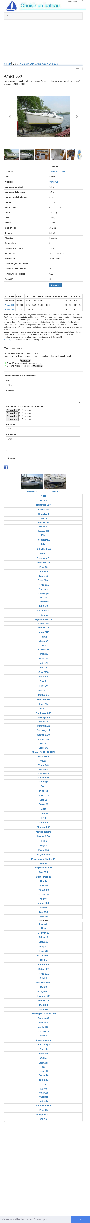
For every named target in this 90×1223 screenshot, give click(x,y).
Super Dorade (43, 876)
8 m (24, 64)
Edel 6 (43, 978)
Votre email (11, 434)
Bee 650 (43, 912)
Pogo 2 (43, 841)
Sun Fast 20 (43, 610)
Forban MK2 (43, 539)
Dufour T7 (43, 1000)
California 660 (43, 713)
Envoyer (11, 458)
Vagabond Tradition (44, 619)
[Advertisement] (43, 41)
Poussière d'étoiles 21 (43, 859)
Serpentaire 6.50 (44, 867)
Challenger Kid (43, 717)
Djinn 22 (43, 937)
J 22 (43, 1067)
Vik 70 (43, 1119)
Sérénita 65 (43, 773)
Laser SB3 (43, 632)
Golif (43, 809)
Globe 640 (43, 748)
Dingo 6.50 (43, 795)
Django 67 (43, 1018)
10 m (32, 64)
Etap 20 (43, 567)
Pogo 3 (43, 845)
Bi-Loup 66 (43, 924)
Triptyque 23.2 (43, 1114)
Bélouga (43, 781)
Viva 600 (43, 641)
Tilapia (43, 881)
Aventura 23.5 (43, 1105)
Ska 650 (43, 872)
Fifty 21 (43, 681)
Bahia (43, 646)
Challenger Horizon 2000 (43, 1013)
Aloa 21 (43, 708)
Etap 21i (43, 704)
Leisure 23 (43, 1071)
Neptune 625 (43, 699)
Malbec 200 (43, 739)
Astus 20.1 (43, 585)
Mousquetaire (43, 831)
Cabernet (43, 1097)
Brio (43, 928)
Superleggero (43, 1040)
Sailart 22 (43, 969)
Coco (43, 786)
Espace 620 (43, 650)
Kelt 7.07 (43, 1101)
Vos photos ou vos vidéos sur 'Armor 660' (25, 406)
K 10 (43, 818)
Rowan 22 (43, 1036)
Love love (43, 964)
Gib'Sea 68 (43, 1031)
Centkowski (54, 182)
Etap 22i (43, 676)
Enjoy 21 (43, 804)
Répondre (25, 360)
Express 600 (43, 531)
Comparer (55, 285)
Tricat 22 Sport (43, 1044)
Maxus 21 (43, 695)
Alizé (43, 496)
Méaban (43, 1053)
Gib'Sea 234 (43, 894)
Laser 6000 (43, 602)
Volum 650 (43, 886)
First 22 (43, 951)
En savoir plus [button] (41, 1219)
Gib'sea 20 (43, 571)
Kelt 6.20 (43, 663)
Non (40, 366)
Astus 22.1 (43, 973)
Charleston (43, 623)
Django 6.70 (43, 991)
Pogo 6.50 (43, 850)
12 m (41, 64)
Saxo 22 (43, 863)
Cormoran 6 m (43, 522)
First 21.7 (43, 690)
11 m (36, 64)
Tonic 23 (43, 1080)
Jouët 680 (43, 903)
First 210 (43, 654)
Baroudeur (43, 1027)
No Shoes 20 (43, 562)
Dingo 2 (43, 791)
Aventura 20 (43, 558)
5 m (9, 64)
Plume (43, 636)
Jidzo (43, 544)
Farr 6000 (43, 576)
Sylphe (43, 898)
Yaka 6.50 (43, 890)
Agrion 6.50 (43, 777)
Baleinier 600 (43, 505)
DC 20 (43, 987)
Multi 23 (43, 1005)
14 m (51, 64)
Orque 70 (43, 1075)
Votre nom (10, 424)
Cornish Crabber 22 (44, 983)
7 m (20, 64)
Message (10, 391)
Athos (43, 500)
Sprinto (43, 907)
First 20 (43, 686)
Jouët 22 (43, 813)
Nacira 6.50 (43, 836)
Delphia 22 (43, 932)
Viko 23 (43, 1049)
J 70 (43, 1084)
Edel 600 (43, 526)
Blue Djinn (43, 580)
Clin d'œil (43, 514)
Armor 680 (9, 305)
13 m (46, 64)
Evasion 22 (43, 996)
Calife (43, 1058)
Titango (43, 615)
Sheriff (43, 553)
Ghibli (43, 960)
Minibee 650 (43, 827)
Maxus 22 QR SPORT (43, 752)
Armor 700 (9, 309)
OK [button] (80, 1219)
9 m (28, 64)
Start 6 (43, 667)
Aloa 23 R (43, 1023)
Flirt (43, 535)
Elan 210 (43, 942)
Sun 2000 (43, 672)
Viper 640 (43, 765)
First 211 (43, 658)
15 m (56, 64)
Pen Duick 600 (43, 549)
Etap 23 (43, 1110)
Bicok (43, 743)
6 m (14, 64)
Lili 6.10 (43, 606)
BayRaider (43, 509)
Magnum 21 (43, 725)
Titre (8, 380)
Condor (43, 518)
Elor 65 (43, 800)
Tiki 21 (43, 761)
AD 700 (43, 1089)
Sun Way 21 (43, 730)
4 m (6, 64)
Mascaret (43, 769)
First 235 (43, 916)
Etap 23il (43, 1062)
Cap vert (43, 589)
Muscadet (43, 756)
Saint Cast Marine (57, 172)
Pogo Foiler (43, 854)
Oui (34, 366)
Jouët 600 (43, 598)
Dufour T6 (43, 627)
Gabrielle (43, 721)
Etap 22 (43, 946)
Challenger (43, 594)
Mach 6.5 (43, 822)
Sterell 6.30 (43, 735)
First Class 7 (43, 955)
